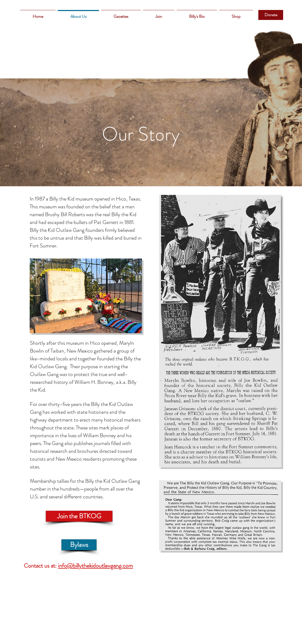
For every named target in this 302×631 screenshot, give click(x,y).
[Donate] (270, 15)
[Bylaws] (79, 544)
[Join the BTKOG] (79, 516)
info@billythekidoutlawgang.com (95, 565)
